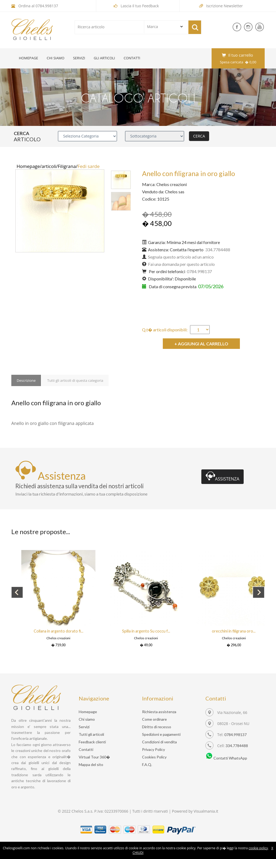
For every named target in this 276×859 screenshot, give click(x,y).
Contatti (132, 58)
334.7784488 (237, 745)
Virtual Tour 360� (94, 757)
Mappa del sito (91, 764)
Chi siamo (55, 58)
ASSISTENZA (222, 477)
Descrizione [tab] (26, 380)
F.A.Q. (147, 764)
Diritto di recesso (156, 726)
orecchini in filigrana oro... (234, 631)
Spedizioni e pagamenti (161, 734)
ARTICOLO (27, 139)
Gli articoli (104, 58)
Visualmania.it (206, 811)
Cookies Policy (154, 757)
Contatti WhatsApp (226, 758)
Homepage (28, 58)
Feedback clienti (92, 742)
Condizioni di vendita (159, 742)
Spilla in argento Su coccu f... (146, 631)
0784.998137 (47, 5)
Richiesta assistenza (159, 711)
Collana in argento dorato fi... (58, 631)
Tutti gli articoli (91, 734)
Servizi (79, 58)
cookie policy (258, 848)
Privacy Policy (153, 749)
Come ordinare (154, 719)
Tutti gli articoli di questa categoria (75, 380)
